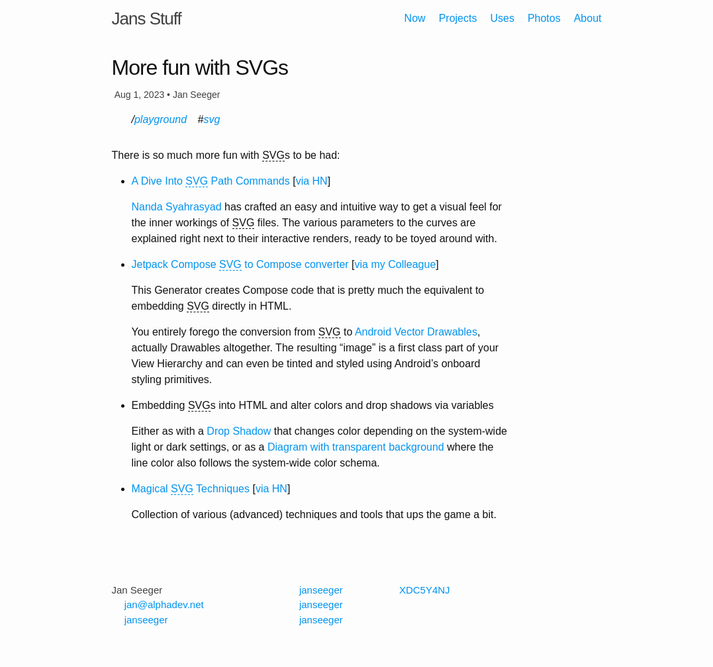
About (588, 18)
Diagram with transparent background (355, 447)
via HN (312, 181)
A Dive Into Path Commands (211, 181)
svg (211, 119)
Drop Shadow (239, 431)
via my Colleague (395, 264)
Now (415, 18)
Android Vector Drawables (416, 331)
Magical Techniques (191, 489)
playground (160, 119)
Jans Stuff (146, 18)
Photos (544, 18)
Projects (458, 18)
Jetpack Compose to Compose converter (240, 265)
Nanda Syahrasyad (177, 206)
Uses (502, 18)
